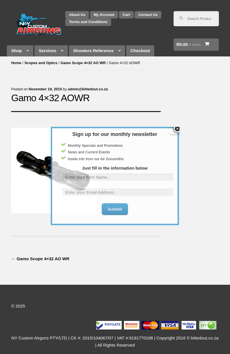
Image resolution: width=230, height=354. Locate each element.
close (177, 123)
